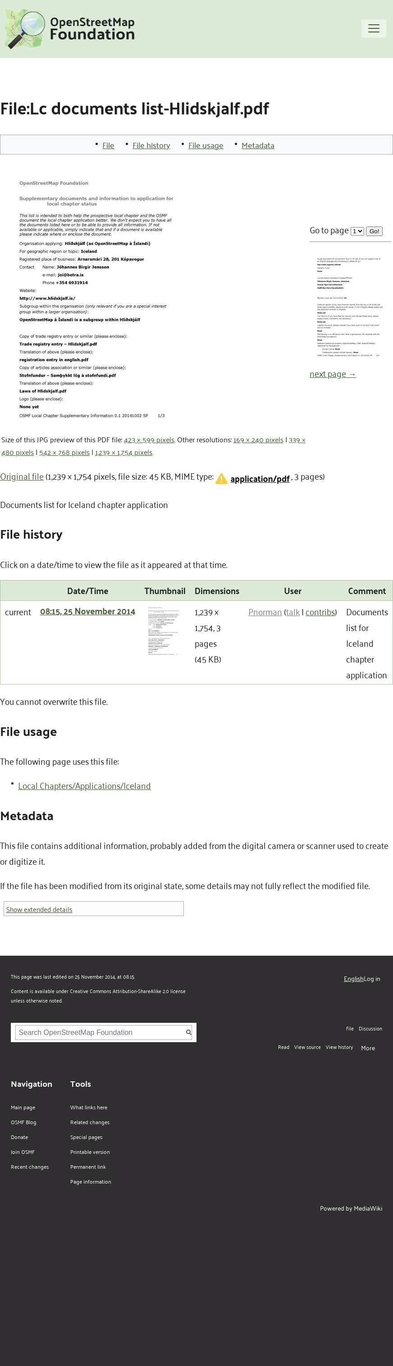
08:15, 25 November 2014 (88, 610)
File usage (206, 144)
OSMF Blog (24, 1121)
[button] (251, 478)
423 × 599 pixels (149, 439)
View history (339, 1046)
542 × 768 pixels (64, 451)
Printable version (90, 1151)
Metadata (258, 144)
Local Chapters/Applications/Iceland (84, 785)
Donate (19, 1136)
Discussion (370, 1028)
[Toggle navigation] (373, 28)
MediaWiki (368, 1207)
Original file (22, 475)
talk (293, 611)
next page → (333, 373)
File (108, 144)
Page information (90, 1181)
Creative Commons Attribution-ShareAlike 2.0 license (128, 990)
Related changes (90, 1121)
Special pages (86, 1136)
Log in (372, 978)
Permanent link (88, 1166)
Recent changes (30, 1166)
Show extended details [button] (39, 909)
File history (151, 144)
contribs (320, 611)
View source (307, 1046)
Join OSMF (23, 1151)
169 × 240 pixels (258, 439)
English (354, 978)
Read (283, 1046)
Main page (23, 1107)
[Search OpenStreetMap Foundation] (103, 1032)
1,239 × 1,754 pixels (123, 451)
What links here (88, 1107)
